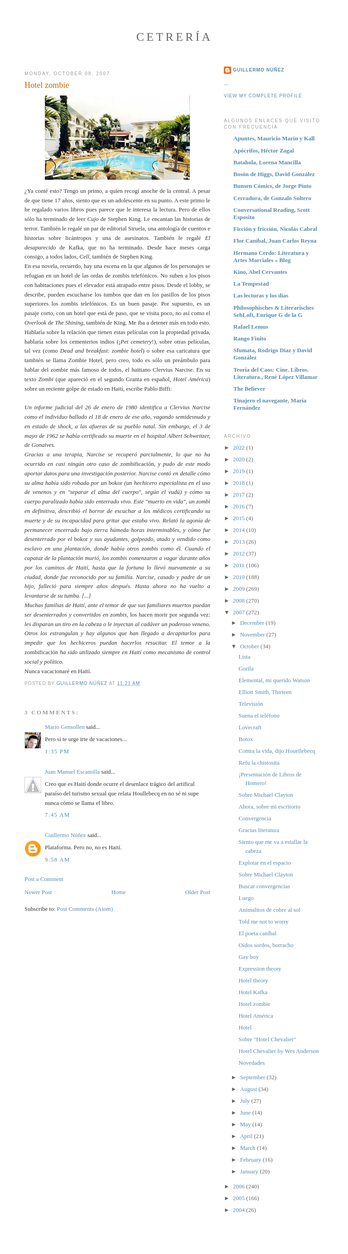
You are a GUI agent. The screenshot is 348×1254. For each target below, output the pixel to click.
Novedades (251, 1062)
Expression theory (259, 968)
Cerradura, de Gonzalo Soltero (272, 198)
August (249, 1089)
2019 (239, 471)
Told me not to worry (263, 921)
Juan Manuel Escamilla (72, 771)
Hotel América (255, 1015)
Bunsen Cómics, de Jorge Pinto (272, 185)
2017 (239, 494)
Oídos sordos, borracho (265, 945)
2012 (239, 553)
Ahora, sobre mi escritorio (269, 806)
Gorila (245, 668)
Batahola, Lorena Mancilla (267, 162)
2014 (239, 529)
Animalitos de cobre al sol (269, 909)
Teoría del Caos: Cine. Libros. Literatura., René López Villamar (275, 373)
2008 (239, 600)
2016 (239, 506)
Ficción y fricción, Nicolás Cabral (275, 228)
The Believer (249, 388)
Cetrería (174, 36)
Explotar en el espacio (264, 862)
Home (118, 892)
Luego (245, 898)
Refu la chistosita (258, 762)
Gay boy (248, 956)
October (250, 646)
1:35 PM (57, 751)
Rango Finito (249, 338)
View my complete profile (263, 95)
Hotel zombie (254, 1003)
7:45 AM (57, 814)
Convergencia (254, 818)
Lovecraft (249, 727)
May (246, 1124)
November (253, 634)
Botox (245, 739)
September (253, 1077)
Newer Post (38, 892)
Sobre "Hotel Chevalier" (267, 1039)
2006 (239, 1186)
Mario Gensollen (65, 726)
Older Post (197, 892)
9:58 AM (57, 859)
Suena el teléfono (258, 715)
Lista (244, 656)
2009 (239, 588)
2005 (239, 1198)
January (250, 1171)
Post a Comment (43, 879)
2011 (239, 565)
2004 (239, 1209)
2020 (239, 459)
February (251, 1159)
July (245, 1100)
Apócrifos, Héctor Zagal (263, 150)
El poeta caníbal (257, 933)
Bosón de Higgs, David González (274, 174)
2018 (239, 482)
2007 (239, 612)
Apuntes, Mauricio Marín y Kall (273, 138)
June (246, 1112)
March (248, 1147)
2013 (239, 541)
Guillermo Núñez (65, 835)
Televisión (250, 703)
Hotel (244, 1027)
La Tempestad (251, 283)
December (253, 622)
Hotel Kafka (252, 992)
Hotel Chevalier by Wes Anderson (278, 1051)
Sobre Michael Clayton (265, 794)
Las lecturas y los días (260, 295)
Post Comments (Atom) (85, 908)
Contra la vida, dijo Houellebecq (276, 750)
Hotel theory (253, 980)
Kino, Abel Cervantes (260, 271)
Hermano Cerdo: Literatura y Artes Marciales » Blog (271, 256)
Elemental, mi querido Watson (274, 680)
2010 (239, 577)
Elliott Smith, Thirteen (264, 692)
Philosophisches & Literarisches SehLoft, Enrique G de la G (273, 311)
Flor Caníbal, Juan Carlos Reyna (275, 240)
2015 (239, 518)
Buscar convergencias (264, 886)
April (247, 1136)
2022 (239, 447)
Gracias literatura (258, 830)
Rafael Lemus (250, 326)
